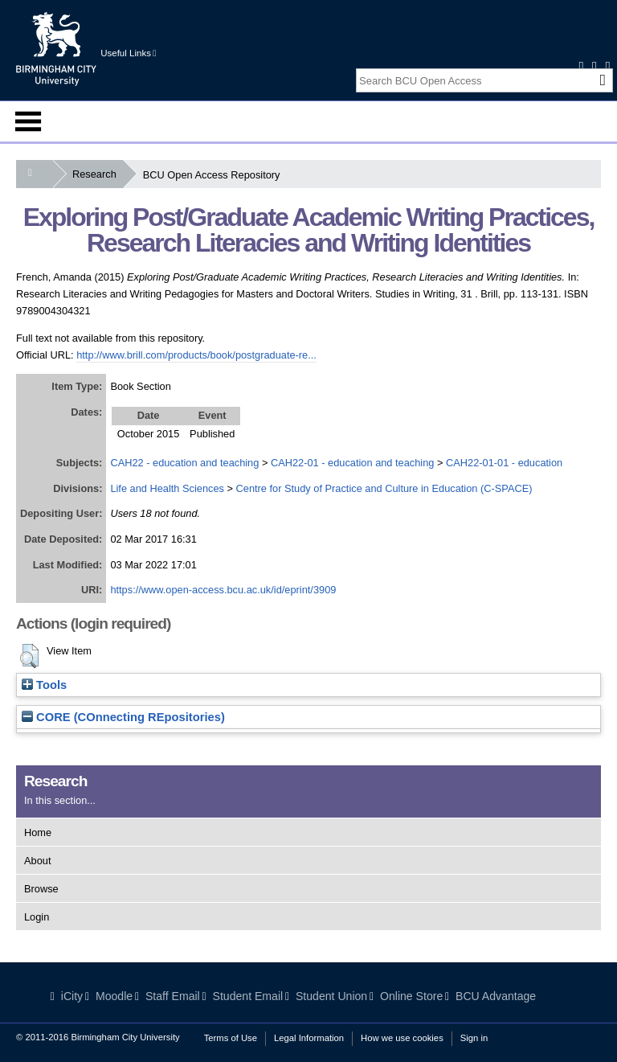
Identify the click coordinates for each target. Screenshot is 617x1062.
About (37, 861)
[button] (29, 656)
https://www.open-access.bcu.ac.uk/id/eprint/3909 (223, 590)
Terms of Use (230, 1038)
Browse (41, 889)
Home (37, 832)
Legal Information (309, 1038)
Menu (28, 121)
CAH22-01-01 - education (504, 463)
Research (97, 174)
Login (36, 917)
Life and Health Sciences (167, 488)
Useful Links (128, 53)
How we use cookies (402, 1038)
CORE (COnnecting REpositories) (123, 717)
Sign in (474, 1038)
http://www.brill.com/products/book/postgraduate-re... (196, 355)
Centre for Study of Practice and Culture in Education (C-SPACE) (384, 488)
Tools (44, 685)
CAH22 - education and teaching (184, 463)
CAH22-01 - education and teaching (352, 463)
